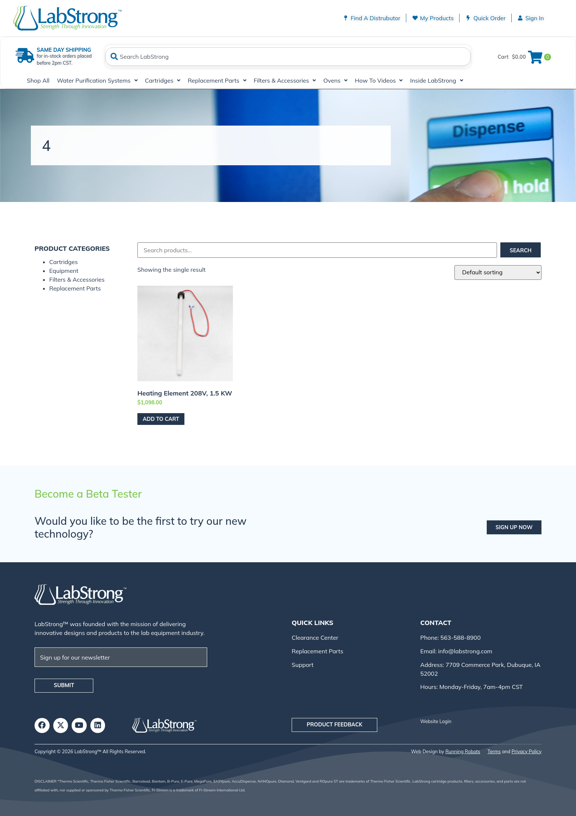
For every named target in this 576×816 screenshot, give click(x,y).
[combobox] (287, 56)
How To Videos (379, 80)
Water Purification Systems (97, 80)
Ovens (335, 80)
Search (520, 250)
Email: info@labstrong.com (456, 651)
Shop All (38, 80)
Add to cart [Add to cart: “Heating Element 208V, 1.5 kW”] (161, 419)
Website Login (435, 721)
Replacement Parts (217, 80)
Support (302, 664)
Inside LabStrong (436, 80)
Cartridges (163, 80)
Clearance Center (315, 637)
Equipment (63, 270)
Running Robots (462, 751)
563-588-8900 (460, 637)
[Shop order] (497, 272)
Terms (494, 751)
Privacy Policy (526, 751)
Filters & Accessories (285, 80)
